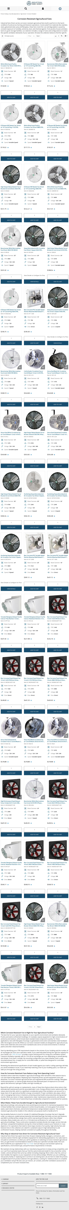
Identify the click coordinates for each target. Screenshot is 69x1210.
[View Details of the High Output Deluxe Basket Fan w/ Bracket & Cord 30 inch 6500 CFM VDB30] (11, 481)
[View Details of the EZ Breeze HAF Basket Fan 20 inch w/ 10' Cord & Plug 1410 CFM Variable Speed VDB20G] (57, 113)
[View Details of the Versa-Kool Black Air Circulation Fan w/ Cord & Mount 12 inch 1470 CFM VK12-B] (57, 358)
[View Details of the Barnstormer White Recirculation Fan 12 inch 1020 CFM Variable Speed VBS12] (57, 51)
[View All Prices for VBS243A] (31, 823)
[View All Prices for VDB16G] (8, 147)
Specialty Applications (14, 14)
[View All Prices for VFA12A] (31, 639)
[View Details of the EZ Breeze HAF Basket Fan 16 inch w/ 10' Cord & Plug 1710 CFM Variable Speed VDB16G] (11, 113)
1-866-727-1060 (46, 1174)
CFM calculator (17, 1054)
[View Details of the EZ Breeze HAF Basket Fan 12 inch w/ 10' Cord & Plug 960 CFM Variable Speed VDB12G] (34, 51)
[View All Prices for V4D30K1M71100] (8, 946)
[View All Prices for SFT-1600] (54, 577)
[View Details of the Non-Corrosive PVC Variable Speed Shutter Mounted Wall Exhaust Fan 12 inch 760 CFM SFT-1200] (34, 297)
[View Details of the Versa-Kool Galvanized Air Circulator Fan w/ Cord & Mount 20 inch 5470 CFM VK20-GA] (11, 727)
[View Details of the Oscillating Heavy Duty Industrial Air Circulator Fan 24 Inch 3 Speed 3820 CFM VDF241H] (11, 543)
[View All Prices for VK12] (8, 454)
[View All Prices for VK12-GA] (54, 454)
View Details (34, 281)
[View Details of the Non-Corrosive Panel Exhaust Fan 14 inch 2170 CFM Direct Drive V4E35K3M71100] (34, 665)
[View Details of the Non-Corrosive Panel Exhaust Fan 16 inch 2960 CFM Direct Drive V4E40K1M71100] (57, 665)
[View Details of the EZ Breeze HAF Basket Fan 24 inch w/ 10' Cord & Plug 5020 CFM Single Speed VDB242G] (11, 297)
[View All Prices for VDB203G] (31, 209)
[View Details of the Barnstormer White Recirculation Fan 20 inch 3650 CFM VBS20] (11, 235)
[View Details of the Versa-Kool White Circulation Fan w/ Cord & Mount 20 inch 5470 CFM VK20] (57, 727)
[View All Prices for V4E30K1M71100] (8, 700)
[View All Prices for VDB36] (54, 1007)
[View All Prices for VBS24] (8, 393)
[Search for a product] (25, 9)
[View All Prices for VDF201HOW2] (31, 516)
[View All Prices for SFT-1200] (31, 332)
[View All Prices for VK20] (54, 762)
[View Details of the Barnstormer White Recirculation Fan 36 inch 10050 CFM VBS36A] (57, 911)
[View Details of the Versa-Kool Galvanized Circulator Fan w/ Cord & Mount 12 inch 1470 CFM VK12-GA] (57, 420)
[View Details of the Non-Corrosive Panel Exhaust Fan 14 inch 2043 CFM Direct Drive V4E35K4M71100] (57, 788)
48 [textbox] (55, 36)
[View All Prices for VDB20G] (54, 147)
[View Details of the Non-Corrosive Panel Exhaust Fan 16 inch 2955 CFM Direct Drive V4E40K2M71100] (34, 850)
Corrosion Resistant (31, 14)
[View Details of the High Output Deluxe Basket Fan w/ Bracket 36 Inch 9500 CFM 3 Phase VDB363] (34, 911)
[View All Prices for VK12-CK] (31, 393)
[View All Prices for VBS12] (54, 86)
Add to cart (11, 97)
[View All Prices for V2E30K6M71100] (8, 823)
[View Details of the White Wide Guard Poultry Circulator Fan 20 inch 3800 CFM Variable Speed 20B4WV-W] (34, 113)
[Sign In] (43, 9)
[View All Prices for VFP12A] (8, 639)
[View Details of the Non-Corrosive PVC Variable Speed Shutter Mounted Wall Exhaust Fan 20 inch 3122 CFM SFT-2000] (34, 543)
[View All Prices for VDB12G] (31, 86)
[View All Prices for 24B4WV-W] (54, 209)
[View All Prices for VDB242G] (8, 332)
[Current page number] (33, 36)
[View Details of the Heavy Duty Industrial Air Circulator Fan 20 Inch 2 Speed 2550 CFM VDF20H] (34, 235)
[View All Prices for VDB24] (54, 270)
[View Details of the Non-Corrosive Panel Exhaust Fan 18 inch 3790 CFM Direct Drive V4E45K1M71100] (57, 850)
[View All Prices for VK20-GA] (8, 762)
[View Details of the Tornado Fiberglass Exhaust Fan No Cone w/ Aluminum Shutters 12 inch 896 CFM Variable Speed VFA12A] (34, 604)
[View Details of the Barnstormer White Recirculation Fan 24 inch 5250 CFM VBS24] (11, 358)
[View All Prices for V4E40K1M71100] (54, 700)
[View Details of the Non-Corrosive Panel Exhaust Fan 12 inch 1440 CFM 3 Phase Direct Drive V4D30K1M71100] (11, 911)
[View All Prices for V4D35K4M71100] (31, 1007)
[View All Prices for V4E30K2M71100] (54, 639)
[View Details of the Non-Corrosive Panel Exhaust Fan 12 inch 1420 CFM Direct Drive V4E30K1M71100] (11, 665)
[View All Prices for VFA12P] (8, 884)
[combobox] (57, 36)
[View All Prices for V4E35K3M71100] (31, 700)
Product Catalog (4, 14)
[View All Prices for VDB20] (8, 209)
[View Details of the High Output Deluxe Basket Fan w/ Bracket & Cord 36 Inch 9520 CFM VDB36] (57, 973)
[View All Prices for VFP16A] (8, 1007)
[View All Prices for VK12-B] (54, 393)
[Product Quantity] (11, 92)
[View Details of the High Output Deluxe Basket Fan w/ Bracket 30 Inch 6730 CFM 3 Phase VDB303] (34, 420)
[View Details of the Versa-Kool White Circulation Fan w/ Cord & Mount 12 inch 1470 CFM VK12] (11, 420)
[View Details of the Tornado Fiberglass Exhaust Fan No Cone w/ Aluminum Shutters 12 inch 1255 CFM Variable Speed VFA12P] (11, 850)
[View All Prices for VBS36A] (54, 946)
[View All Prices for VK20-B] (31, 762)
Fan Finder (30, 1144)
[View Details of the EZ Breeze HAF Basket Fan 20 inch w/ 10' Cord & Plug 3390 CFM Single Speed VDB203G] (34, 174)
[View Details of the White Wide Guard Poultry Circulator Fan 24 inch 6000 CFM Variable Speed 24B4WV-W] (57, 174)
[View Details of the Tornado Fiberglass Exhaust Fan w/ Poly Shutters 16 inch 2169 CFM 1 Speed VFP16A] (11, 973)
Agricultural (23, 14)
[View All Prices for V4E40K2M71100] (31, 884)
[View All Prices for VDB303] (31, 454)
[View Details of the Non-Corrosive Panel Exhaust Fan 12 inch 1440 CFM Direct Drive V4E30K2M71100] (57, 604)
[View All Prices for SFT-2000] (31, 577)
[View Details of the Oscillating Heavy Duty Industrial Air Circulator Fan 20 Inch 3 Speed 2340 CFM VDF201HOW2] (34, 481)
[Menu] (8, 9)
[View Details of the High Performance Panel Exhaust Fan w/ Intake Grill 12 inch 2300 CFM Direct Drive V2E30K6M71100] (11, 788)
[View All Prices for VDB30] (8, 516)
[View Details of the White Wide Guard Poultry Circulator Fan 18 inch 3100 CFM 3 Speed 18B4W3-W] (11, 51)
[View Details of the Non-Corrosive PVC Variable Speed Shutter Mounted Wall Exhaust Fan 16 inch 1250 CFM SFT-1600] (57, 543)
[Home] (34, 3)
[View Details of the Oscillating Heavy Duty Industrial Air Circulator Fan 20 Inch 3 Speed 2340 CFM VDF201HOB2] (57, 481)
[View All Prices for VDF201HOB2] (54, 516)
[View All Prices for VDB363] (31, 946)
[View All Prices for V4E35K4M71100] (54, 823)
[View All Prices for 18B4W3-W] (8, 86)
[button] (38, 36)
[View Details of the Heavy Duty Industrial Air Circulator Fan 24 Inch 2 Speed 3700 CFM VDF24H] (57, 297)
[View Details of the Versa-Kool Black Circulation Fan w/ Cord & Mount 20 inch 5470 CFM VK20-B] (34, 727)
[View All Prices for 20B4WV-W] (31, 147)
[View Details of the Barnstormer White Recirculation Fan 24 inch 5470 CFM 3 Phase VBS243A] (34, 788)
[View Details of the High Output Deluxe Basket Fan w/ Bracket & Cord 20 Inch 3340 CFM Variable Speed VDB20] (11, 174)
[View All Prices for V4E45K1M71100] (54, 884)
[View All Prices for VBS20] (8, 270)
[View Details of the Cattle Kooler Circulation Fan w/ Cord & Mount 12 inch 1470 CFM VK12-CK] (34, 358)
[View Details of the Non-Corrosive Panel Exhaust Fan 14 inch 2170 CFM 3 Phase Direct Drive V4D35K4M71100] (34, 973)
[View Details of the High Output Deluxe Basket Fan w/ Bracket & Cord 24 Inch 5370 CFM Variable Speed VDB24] (57, 235)
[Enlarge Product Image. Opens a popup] (19, 60)
